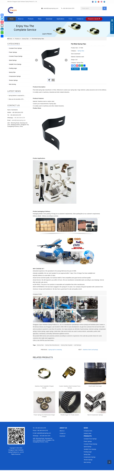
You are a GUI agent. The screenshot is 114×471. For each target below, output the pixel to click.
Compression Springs (15, 76)
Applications (60, 19)
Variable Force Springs (15, 64)
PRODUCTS (88, 436)
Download (49, 19)
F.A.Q (70, 19)
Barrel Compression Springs (95, 415)
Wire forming (12, 84)
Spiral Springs (13, 60)
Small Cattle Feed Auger (95, 386)
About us (20, 19)
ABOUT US (63, 428)
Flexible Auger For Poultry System (69, 415)
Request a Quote (94, 19)
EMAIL (84, 69)
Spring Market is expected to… (17, 95)
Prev (36, 60)
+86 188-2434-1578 (19, 117)
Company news (88, 430)
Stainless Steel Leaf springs (90, 349)
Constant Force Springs (15, 48)
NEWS (86, 428)
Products (30, 19)
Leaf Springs (77, 345)
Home (11, 19)
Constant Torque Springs (15, 56)
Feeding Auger (13, 68)
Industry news (87, 433)
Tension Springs (13, 80)
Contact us (80, 19)
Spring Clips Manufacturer (52, 345)
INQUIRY (75, 69)
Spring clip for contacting (55, 349)
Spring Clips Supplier (66, 345)
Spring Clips (25, 38)
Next (66, 60)
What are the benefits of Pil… (16, 99)
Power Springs (13, 52)
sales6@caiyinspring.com (50, 8)
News (39, 19)
